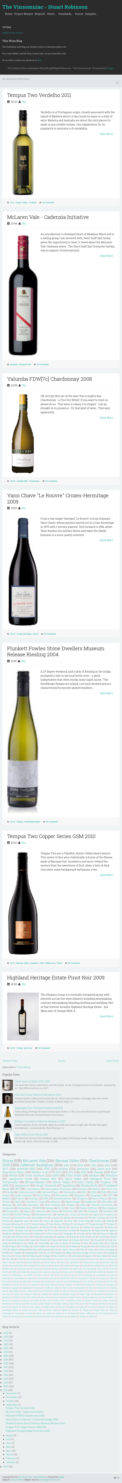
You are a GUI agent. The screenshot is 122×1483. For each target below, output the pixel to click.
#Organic (82, 1198)
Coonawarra (33, 1188)
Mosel (84, 1265)
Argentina (20, 1262)
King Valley (43, 1195)
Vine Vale (9, 1259)
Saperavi (89, 1256)
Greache (5, 1265)
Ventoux (39, 1313)
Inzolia (56, 1291)
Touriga (83, 1246)
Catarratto (53, 1278)
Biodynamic (24, 1208)
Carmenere (41, 1278)
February (11, 1458)
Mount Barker (8, 1230)
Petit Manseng (32, 1256)
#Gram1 (102, 1236)
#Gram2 (32, 1240)
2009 (12, 634)
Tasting (72, 1236)
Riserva (61, 1307)
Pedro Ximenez (31, 1303)
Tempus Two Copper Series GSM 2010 (51, 836)
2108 (73, 1275)
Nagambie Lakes (21, 1221)
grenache (14, 364)
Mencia (111, 1227)
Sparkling (68, 1185)
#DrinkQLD (110, 1272)
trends (91, 1316)
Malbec (96, 1188)
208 (81, 1259)
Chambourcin (74, 1262)
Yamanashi (28, 1316)
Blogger (110, 68)
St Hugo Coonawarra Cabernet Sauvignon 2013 (40, 1121)
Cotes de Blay (88, 1281)
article (5, 1214)
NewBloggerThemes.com (50, 1479)
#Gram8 (97, 1240)
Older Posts (112, 1060)
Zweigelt (23, 1272)
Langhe (112, 1291)
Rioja (67, 1224)
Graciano (55, 1217)
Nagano (16, 1300)
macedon (6, 1227)
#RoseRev (107, 1201)
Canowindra (19, 1278)
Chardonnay (34, 481)
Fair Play (92, 1233)
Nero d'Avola (100, 1198)
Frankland (88, 1284)
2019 (83, 1172)
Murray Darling (38, 1224)
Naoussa (26, 1300)
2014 (80, 1165)
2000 (107, 1240)
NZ (28, 1236)
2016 (66, 1165)
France (20, 1198)
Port (84, 1303)
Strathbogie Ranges (32, 821)
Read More (106, 133)
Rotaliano (71, 1307)
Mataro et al (50, 963)
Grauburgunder (79, 1288)
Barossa (6, 1204)
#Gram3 (43, 1240)
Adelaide (61, 1214)
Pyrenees (81, 1188)
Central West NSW (67, 1278)
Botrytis (8, 1233)
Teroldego (72, 1246)
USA (93, 1236)
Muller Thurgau (75, 1297)
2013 (93, 1165)
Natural (114, 1265)
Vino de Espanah (102, 1313)
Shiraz (59, 963)
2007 (110, 1195)
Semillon (111, 1175)
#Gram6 (75, 1240)
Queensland (76, 1256)
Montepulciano (43, 1214)
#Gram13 (9, 1240)
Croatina (100, 1281)
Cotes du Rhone (61, 1243)
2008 (12, 481)
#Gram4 (54, 1240)
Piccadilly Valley (60, 1303)
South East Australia (67, 1230)
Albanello (89, 1275)
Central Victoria (52, 1233)
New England (109, 1208)
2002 (112, 1246)
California (61, 1227)
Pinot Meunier (55, 1224)
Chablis (30, 1243)
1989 (45, 1275)
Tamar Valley (52, 1310)
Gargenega (29, 1252)
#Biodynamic (20, 1227)
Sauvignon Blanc (13, 1172)
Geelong (5, 1288)
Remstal (111, 1303)
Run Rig (91, 1307)
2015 (6, 1165)
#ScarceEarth (31, 1259)
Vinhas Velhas (85, 1313)
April (8, 1450)
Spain (27, 1211)
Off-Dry (50, 1230)
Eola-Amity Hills (47, 1284)
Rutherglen (48, 1236)
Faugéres (68, 1284)
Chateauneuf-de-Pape (91, 1262)
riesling (20, 821)
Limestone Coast (35, 1201)
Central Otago (83, 1221)
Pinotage (46, 1256)
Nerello (36, 1300)
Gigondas (15, 1288)
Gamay (49, 1208)
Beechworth (48, 1227)
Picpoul (36, 1236)
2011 (12, 202)
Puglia (45, 1268)
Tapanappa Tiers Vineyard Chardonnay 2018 (39, 1107)
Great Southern (35, 1175)
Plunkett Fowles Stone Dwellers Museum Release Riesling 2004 (56, 651)
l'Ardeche (57, 1316)
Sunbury (25, 1310)
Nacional (5, 1300)
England (34, 1284)
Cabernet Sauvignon (36, 1165)
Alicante (111, 1259)
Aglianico (113, 1230)
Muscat (105, 1265)
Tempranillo (10, 1182)
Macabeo (58, 1252)
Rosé (114, 1172)
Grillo (40, 1252)
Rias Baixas (36, 1307)
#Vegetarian (59, 1259)
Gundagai (30, 1265)
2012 (107, 1165)
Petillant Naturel (9, 1246)
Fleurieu (6, 1221)
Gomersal (37, 1288)
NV (18, 1189)
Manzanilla (98, 1294)
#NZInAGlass (17, 1275)
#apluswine (100, 1230)
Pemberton (13, 1211)
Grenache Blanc (17, 1265)
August (9, 1435)
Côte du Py (110, 1281)
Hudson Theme (17, 1479)
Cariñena (30, 1278)
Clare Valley (74, 1175)
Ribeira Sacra (49, 1307)
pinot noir (28, 1048)
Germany (76, 1243)
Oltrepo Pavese (109, 1300)
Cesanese (102, 1278)
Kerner (90, 1291)
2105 (87, 1259)
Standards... (65, 13)
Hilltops (33, 1198)
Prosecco (6, 1217)
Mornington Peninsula (58, 1188)
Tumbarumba (85, 1230)
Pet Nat (110, 1243)
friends (48, 1316)
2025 (75, 1259)
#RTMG (30, 1275)
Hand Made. (14, 1291)
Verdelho (32, 202)
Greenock (7, 1208)
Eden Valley (85, 1182)
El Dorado (81, 1233)
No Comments (48, 202)
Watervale (58, 1221)
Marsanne (33, 1204)
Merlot (13, 1175)
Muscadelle (94, 1265)
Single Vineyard (46, 1185)
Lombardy (45, 1294)
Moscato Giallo (29, 1297)
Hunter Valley (21, 202)
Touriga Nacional (96, 1224)
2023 (19, 1204)
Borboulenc (6, 1278)
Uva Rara (28, 1313)
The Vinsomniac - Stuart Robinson (45, 6)
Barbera (6, 1198)
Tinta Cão (84, 1236)
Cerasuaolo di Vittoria (86, 1278)
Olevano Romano (92, 1300)
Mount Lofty (23, 1230)
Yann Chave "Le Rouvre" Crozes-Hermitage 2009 (58, 498)
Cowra (54, 1211)
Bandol (29, 1262)
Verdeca (49, 1313)
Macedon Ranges (69, 1294)
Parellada (110, 1252)
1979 (38, 1275)
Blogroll (40, 13)
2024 (82, 1204)
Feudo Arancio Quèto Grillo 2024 (32, 1081)
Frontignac (110, 1284)
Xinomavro (15, 1316)
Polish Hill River (60, 1256)
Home (8, 13)
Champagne (67, 1233)
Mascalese (110, 1294)
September (12, 1404)
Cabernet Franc (50, 1192)
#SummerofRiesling (11, 1224)
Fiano (72, 1208)
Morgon (76, 1265)
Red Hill (102, 1303)
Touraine (86, 1310)
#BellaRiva (80, 1272)
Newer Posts (10, 1060)
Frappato (17, 1252)
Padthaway (6, 1303)
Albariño (14, 1249)
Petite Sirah (9, 1268)
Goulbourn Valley (52, 1288)
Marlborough (72, 1201)
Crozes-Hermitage (24, 634)
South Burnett (79, 1224)
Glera (86, 1243)
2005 (80, 1211)
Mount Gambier (59, 1297)
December (11, 1393)
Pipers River (74, 1303)
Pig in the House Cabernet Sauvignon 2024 (38, 1094)
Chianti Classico (68, 1249)
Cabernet (40, 1211)
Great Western (17, 1236)
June (8, 1442)
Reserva (5, 1307)
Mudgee (94, 1175)
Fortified (6, 1252)
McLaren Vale (25, 364)
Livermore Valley (31, 1294)
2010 (12, 963)
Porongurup (108, 1214)
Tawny (62, 1246)
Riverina (67, 1211)
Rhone (24, 1307)
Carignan (93, 1211)
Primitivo (98, 1221)
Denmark (84, 1214)
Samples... (91, 13)
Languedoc (99, 1227)
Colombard (35, 1281)
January (10, 1462)
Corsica (57, 1281)
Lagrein (96, 1214)
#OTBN (20, 1259)
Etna (60, 1284)
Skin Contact (102, 1256)
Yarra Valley (73, 1179)
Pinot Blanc (25, 1246)
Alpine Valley (7, 1262)
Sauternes (102, 1307)
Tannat (36, 1221)
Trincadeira (6, 1313)
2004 (12, 821)
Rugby (81, 1307)
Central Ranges (22, 1214)
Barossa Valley (22, 963)
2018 (47, 1169)
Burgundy (46, 1249)
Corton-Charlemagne (71, 1281)
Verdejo (58, 1313)
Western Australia (96, 1217)
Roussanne (62, 1195)
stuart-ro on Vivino (12, 32)
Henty (39, 1265)
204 (59, 1275)
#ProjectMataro (35, 1182)
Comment (47, 1281)
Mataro (69, 1252)
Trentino (110, 1224)
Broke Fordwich (23, 1233)
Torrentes (75, 1310)
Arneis (70, 1221)
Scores (79, 13)
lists (65, 1316)
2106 (26, 1224)
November (12, 1397)
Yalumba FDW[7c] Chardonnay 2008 (49, 378)
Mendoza (67, 1265)
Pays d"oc (6, 1256)
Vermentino (70, 1192)
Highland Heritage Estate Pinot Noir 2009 (56, 977)
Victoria (46, 1221)
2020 (103, 1192)
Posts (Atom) (23, 1067)
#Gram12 (102, 1246)
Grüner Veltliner (89, 1208)
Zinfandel (110, 1221)
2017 (5, 1169)
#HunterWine (20, 1217)
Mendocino (6, 1297)
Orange (20, 1048)
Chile (82, 1249)
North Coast (59, 1300)
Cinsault (72, 1214)
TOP (117, 1477)
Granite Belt (48, 1179)
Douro (25, 1284)
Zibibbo (14, 1272)
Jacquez (48, 1265)
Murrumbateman (91, 1297)
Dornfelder (6, 1284)
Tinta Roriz (101, 1268)
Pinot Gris (111, 1188)
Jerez (73, 1291)
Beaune (38, 1262)
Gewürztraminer (62, 1198)
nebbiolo (55, 1201)
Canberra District (27, 1192)
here (39, 60)
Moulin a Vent (44, 1297)
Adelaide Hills (22, 481)
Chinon (112, 1278)
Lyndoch (55, 1294)
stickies (83, 1316)
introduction (46, 1272)
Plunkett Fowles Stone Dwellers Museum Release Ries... (36, 1423)
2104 (66, 1275)
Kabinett (81, 1291)
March (9, 1454)
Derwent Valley (109, 1262)
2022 (93, 1192)
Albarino (102, 1259)
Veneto (114, 1256)
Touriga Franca (99, 1310)
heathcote (90, 1201)
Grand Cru (66, 1288)
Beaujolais (34, 1227)
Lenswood (6, 1294)
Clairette (15, 1281)
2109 (94, 1259)
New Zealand (52, 1204)
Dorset (16, 1284)
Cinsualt (5, 1281)
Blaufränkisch (18, 1243)
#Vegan (70, 1204)
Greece (90, 1288)
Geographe (96, 1195)
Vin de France (70, 1313)
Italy (17, 1201)
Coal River (74, 1227)
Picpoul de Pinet (23, 1268)
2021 (84, 1192)
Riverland (79, 1217)
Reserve (15, 1307)
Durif (112, 1217)
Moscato (67, 1217)
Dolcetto (86, 1227)
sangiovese (22, 1185)
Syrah (35, 634)
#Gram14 (21, 1240)
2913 (80, 1275)
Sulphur (75, 1268)
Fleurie (78, 1284)
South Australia (23, 1195)
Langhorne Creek (20, 1179)
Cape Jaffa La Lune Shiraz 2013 (31, 1134)
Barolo (24, 1249)
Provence (36, 1268)
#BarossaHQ (68, 1272)
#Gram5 (64, 1240)
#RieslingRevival (39, 1217)
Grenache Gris (102, 1288)
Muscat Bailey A (108, 1297)
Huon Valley (27, 1291)
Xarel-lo (5, 1272)
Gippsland (26, 1288)
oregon (57, 1272)
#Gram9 (5, 1275)
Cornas (91, 1249)
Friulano (99, 1284)
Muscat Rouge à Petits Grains (89, 1252)
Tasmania (79, 1195)
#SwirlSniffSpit (45, 1259)
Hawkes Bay (98, 1243)
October (10, 1400)
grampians (34, 1272)
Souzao (53, 1246)
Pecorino (18, 1256)
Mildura (17, 1297)
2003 (4, 1249)
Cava (56, 1249)
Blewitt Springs (50, 1262)
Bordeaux (34, 1249)
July (8, 1439)
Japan (64, 1291)
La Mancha (100, 1291)
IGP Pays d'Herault (43, 1291)
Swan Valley (37, 1310)
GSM (42, 963)
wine (92, 1246)
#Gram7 (86, 1240)
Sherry (112, 1307)
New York (47, 1300)
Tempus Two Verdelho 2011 (39, 95)
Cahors (63, 1262)
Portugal (92, 1303)
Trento (112, 1310)
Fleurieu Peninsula (101, 1204)
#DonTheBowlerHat (95, 1272)
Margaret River (100, 1179)
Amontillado (101, 1275)
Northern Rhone (74, 1300)
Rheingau (55, 1268)
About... (51, 13)
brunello (38, 1316)
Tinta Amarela (88, 1268)
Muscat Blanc (38, 1230)
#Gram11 (113, 1236)
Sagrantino (61, 1236)
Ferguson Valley (107, 1233)
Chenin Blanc (44, 1243)
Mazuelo (57, 1265)
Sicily (61, 1208)
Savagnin (65, 1268)
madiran (73, 1316)
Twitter (112, 1268)
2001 (69, 1259)
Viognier (105, 1182)
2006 (45, 1198)
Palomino (18, 1303)
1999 (52, 1275)
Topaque (64, 1310)
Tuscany (18, 1313)
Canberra (37, 1233)
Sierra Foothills (39, 1246)
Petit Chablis (45, 1303)
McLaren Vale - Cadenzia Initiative (48, 216)
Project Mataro (23, 13)
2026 (6, 1332)
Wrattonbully (89, 1185)
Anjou (112, 1275)
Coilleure (25, 1281)
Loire (48, 1252)
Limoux (17, 1294)
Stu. (24, 101)
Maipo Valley (85, 1294)
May (8, 1446)
